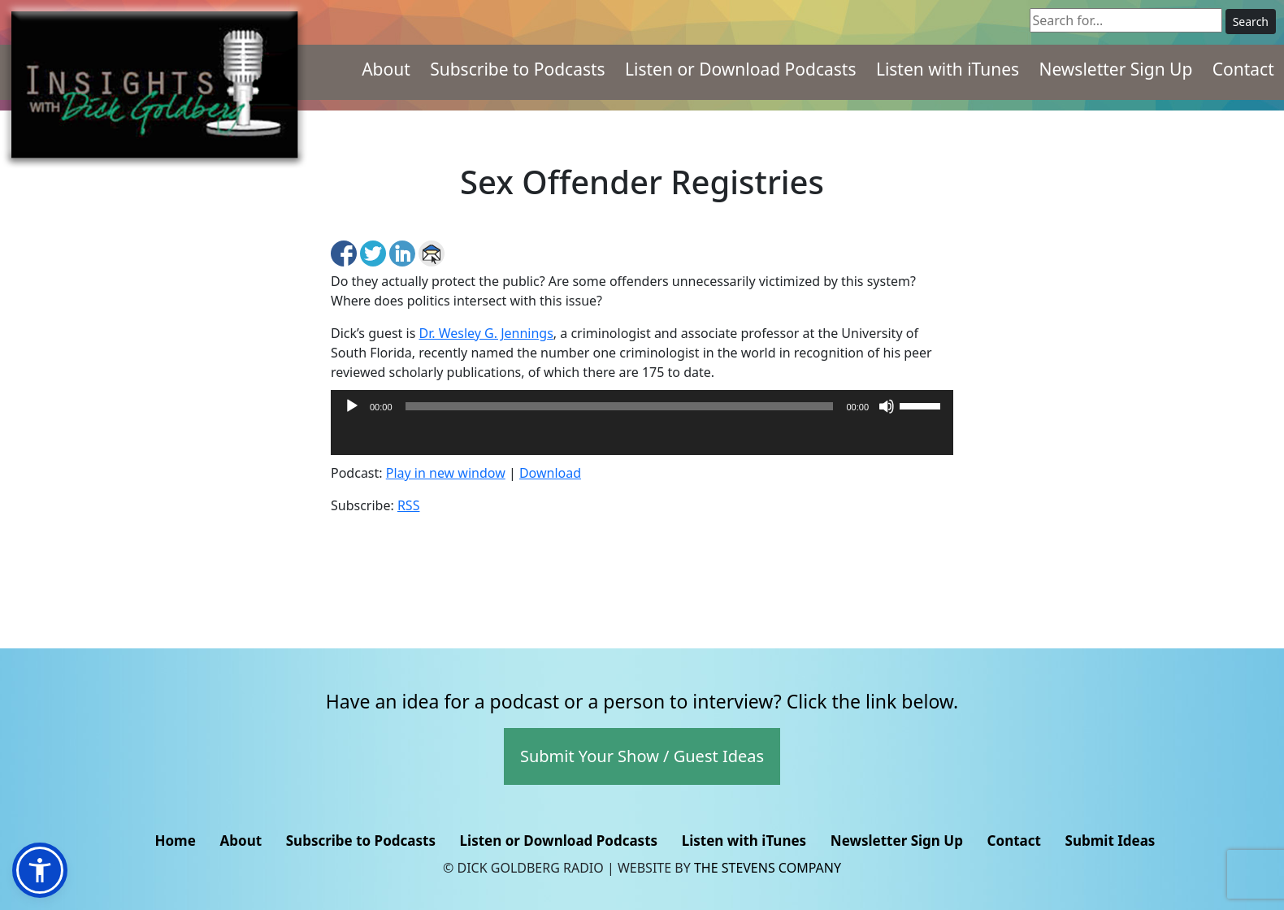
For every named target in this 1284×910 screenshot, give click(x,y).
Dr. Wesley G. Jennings (486, 333)
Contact (1243, 69)
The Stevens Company (767, 868)
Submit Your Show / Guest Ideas (642, 756)
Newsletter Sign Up (1115, 69)
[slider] (620, 406)
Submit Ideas (1110, 840)
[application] (642, 438)
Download (550, 473)
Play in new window (445, 473)
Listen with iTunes (947, 69)
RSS (408, 505)
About (386, 69)
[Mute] (886, 406)
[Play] (352, 406)
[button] (39, 870)
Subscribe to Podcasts (517, 69)
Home (174, 840)
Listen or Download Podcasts (740, 69)
